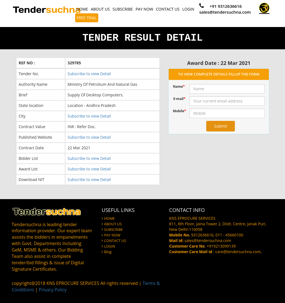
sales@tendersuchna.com (225, 12)
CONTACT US (168, 9)
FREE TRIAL (87, 17)
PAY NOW (144, 9)
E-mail (179, 98)
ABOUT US (100, 9)
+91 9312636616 (226, 6)
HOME (82, 9)
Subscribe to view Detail (89, 73)
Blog (108, 251)
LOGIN (188, 9)
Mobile (179, 111)
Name (179, 86)
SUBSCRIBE (122, 9)
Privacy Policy (53, 290)
